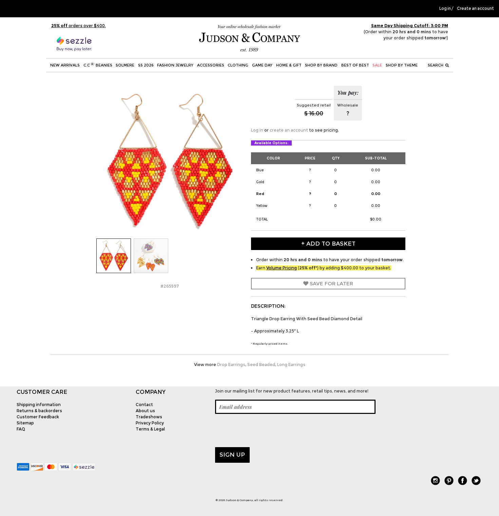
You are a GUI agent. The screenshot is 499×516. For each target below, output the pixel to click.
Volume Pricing (281, 267)
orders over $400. (78, 25)
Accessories (210, 65)
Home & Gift (289, 65)
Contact (144, 404)
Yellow (261, 206)
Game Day (262, 65)
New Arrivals (65, 65)
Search (438, 65)
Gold (260, 182)
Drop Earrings (231, 364)
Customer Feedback (38, 416)
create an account (289, 130)
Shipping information (39, 404)
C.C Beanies (97, 65)
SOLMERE (125, 65)
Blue (260, 170)
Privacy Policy (150, 422)
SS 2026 (146, 65)
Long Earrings (291, 364)
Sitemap (25, 422)
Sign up (232, 454)
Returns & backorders (39, 410)
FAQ (21, 429)
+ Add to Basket (328, 243)
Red (260, 193)
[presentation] (266, 430)
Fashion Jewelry (175, 65)
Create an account (475, 8)
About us (145, 410)
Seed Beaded (261, 364)
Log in (445, 8)
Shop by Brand (321, 65)
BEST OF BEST (355, 65)
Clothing (238, 65)
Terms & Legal (150, 429)
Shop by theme (402, 65)
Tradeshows (149, 416)
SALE (377, 65)
